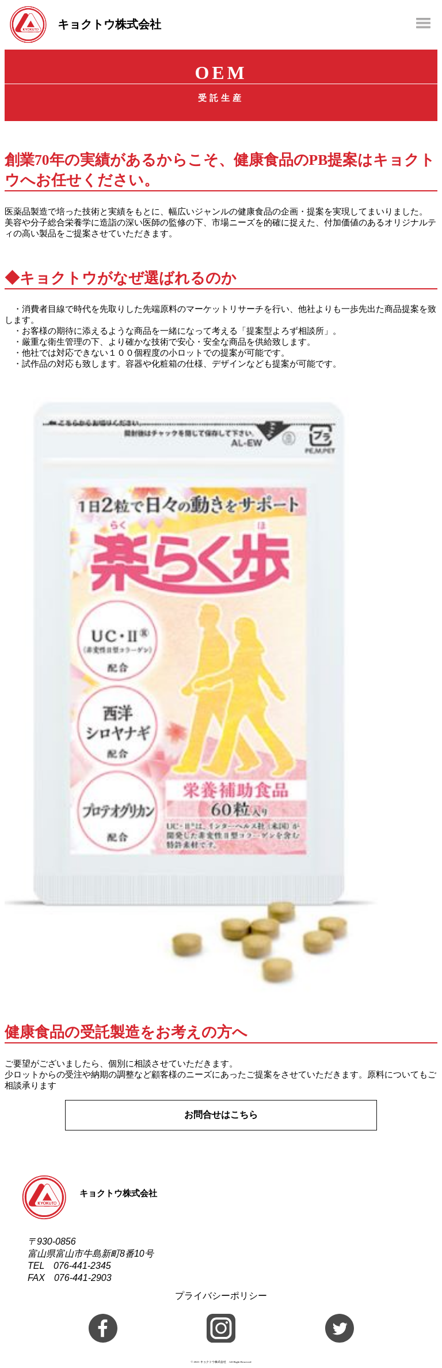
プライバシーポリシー (221, 1296)
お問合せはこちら (221, 1115)
